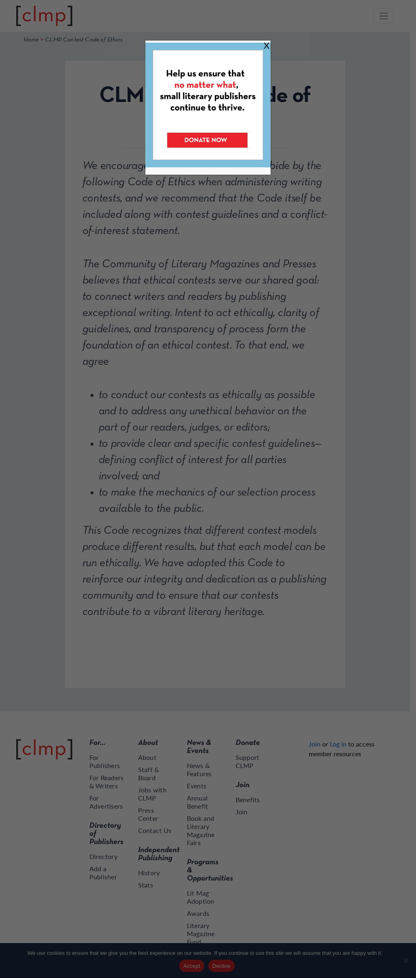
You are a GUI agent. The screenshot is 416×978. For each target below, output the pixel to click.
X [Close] (266, 45)
